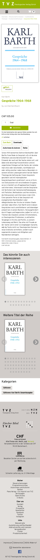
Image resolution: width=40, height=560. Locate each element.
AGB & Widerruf (31, 543)
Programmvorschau (20, 485)
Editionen (7, 388)
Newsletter (20, 510)
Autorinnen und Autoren (20, 488)
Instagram (20, 517)
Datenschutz (18, 543)
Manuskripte (20, 523)
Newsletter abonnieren (20, 548)
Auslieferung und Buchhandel (20, 525)
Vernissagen (20, 494)
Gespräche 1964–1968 (30, 19)
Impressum (7, 543)
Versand (31, 442)
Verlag (20, 506)
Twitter (20, 515)
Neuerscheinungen (20, 483)
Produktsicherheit (20, 533)
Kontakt (20, 504)
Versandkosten (20, 529)
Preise (20, 531)
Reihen (20, 490)
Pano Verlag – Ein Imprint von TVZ (20, 492)
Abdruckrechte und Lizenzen (20, 527)
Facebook (20, 513)
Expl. (12, 123)
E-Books (20, 498)
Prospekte (20, 508)
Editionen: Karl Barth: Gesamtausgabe (17, 393)
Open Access (20, 496)
